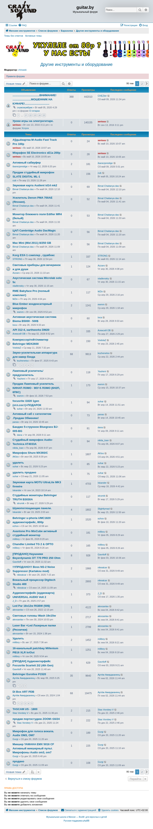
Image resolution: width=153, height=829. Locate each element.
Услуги (25, 128)
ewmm (20, 312)
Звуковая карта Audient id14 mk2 (35, 185)
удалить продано (24, 472)
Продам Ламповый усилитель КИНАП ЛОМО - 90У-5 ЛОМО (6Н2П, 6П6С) (36, 388)
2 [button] (142, 84)
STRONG (17, 259)
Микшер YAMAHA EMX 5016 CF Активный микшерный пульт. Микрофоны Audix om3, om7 (33, 748)
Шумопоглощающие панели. (32, 508)
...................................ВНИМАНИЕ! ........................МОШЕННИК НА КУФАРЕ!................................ (34, 99)
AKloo (16, 456)
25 (44, 115)
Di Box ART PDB (23, 691)
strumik (20, 503)
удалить (18, 462)
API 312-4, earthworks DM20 (31, 329)
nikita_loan (18, 448)
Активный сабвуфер (27, 162)
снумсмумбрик (24, 107)
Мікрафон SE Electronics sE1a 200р (36, 152)
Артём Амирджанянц (24, 678)
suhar (20, 408)
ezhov (16, 526)
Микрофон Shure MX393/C (30, 452)
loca (15, 325)
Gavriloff (17, 562)
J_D (15, 601)
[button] (147, 83)
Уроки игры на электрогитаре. (33, 121)
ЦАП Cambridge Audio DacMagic (34, 230)
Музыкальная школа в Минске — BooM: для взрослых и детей (76, 817)
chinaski (22, 70)
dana (19, 435)
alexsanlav (18, 609)
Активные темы (33, 35)
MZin (15, 299)
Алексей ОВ (19, 333)
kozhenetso (23, 360)
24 (39, 115)
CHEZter (102, 96)
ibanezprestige (20, 166)
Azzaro (16, 273)
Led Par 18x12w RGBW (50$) (31, 605)
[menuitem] (22, 25)
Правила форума (15, 76)
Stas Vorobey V (20, 713)
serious (17, 125)
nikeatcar (21, 575)
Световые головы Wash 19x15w (34, 615)
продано (18, 761)
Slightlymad (104, 508)
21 (26, 115)
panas (16, 422)
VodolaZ (17, 347)
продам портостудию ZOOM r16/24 (36, 718)
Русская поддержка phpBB (76, 821)
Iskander (17, 490)
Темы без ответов (13, 35)
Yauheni (21, 378)
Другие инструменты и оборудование (76, 64)
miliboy (16, 539)
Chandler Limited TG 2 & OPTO (33, 544)
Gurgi (15, 739)
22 (31, 115)
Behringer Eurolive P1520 (29, 674)
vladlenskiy (18, 286)
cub (14, 180)
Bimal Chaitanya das (23, 189)
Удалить (18, 638)
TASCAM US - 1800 (25, 709)
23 (35, 115)
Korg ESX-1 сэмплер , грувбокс (34, 255)
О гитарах (34, 111)
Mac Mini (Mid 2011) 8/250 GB (32, 242)
